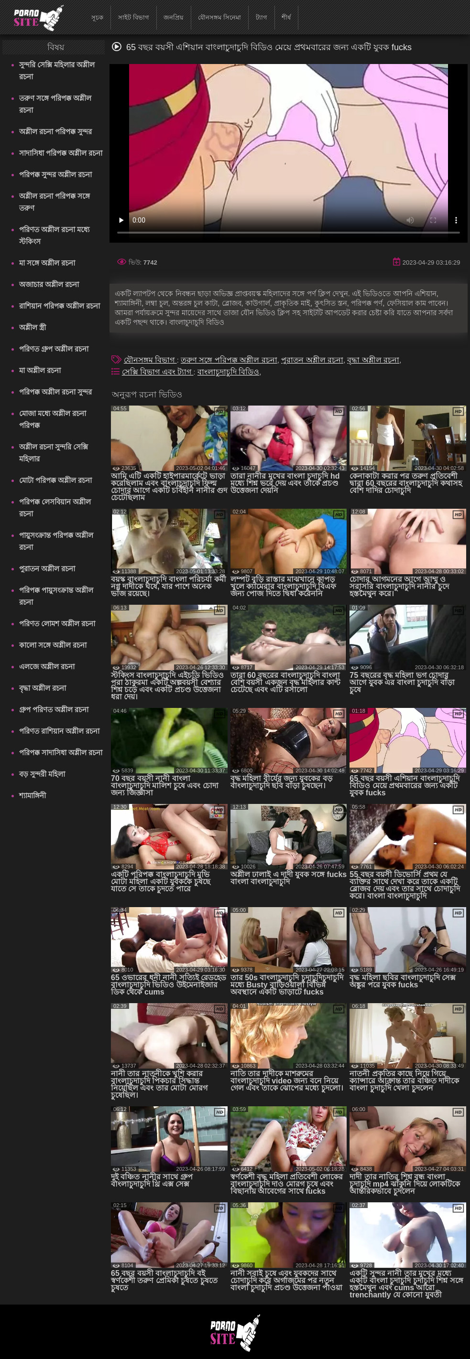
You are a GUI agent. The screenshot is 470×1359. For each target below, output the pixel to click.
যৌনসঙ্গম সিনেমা (219, 17)
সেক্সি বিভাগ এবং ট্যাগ (158, 372)
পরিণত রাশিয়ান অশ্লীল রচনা (59, 731)
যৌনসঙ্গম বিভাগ (150, 360)
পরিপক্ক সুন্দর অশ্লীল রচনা (55, 175)
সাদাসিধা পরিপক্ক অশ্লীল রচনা (61, 153)
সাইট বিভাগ (133, 17)
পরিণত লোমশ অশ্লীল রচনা (57, 624)
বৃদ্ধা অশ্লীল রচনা (42, 688)
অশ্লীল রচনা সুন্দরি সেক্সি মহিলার (53, 453)
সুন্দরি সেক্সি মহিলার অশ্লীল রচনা (57, 71)
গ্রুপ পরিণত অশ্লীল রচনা (54, 710)
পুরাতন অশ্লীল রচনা (47, 569)
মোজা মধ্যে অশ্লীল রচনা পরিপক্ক (53, 419)
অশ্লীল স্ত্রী (32, 327)
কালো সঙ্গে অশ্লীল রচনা (53, 645)
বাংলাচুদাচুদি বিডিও (228, 372)
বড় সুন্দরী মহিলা (42, 774)
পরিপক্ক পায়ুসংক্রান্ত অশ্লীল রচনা (56, 596)
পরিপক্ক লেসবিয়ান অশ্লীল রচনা (55, 508)
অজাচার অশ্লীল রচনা (49, 284)
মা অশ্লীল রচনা (40, 370)
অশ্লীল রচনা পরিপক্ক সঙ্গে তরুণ (54, 202)
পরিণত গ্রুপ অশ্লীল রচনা (54, 349)
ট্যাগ (261, 17)
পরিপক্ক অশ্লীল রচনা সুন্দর (55, 392)
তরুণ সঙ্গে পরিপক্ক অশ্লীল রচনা (55, 104)
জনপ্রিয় (174, 17)
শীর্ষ (286, 17)
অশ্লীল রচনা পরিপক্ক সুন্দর (55, 132)
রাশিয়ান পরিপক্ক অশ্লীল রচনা (59, 306)
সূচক (97, 17)
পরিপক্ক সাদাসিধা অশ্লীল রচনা (61, 753)
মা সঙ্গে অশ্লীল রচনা (47, 263)
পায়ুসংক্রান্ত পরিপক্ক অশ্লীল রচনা (56, 541)
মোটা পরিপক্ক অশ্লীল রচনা (55, 480)
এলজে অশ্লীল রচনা (47, 667)
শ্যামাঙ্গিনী (32, 796)
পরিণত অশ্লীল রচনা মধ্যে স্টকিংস (54, 235)
